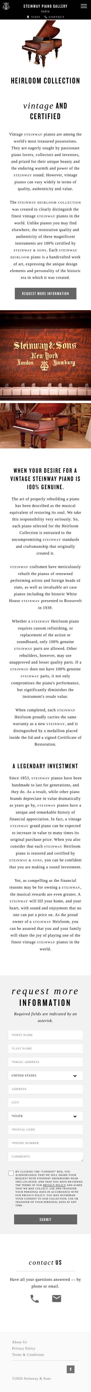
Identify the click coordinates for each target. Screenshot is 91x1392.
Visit (33, 16)
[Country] (45, 1076)
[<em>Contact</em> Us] (56, 1302)
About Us (19, 1342)
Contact (54, 16)
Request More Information (45, 293)
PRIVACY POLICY (54, 1185)
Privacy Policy (23, 1348)
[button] (84, 6)
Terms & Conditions (28, 1355)
